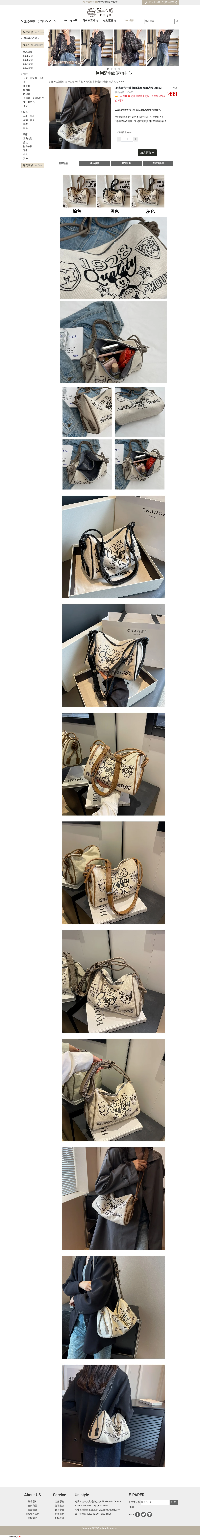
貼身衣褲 (27, 146)
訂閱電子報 (134, 1502)
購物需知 (32, 1501)
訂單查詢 (59, 1505)
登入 (151, 2)
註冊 (158, 2)
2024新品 (28, 64)
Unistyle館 (70, 20)
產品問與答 (158, 163)
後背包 (26, 86)
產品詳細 (63, 163)
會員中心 (59, 1509)
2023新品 (28, 68)
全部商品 (32, 1505)
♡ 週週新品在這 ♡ (30, 38)
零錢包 (26, 90)
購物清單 (169, 2)
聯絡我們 (32, 1517)
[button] (108, 68)
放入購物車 (147, 152)
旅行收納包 (29, 102)
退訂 (132, 1507)
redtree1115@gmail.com (95, 1505)
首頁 (50, 81)
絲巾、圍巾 (29, 116)
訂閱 (173, 1502)
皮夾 (25, 106)
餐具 (25, 154)
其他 (25, 158)
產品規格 (94, 163)
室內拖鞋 (27, 138)
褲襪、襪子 (29, 120)
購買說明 (126, 163)
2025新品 (28, 60)
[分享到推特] (143, 1514)
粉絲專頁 (59, 1517)
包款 (71, 81)
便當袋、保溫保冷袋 (33, 98)
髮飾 (25, 128)
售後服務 (59, 1513)
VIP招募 (129, 20)
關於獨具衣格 (32, 1513)
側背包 (79, 81)
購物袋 (26, 94)
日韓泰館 (90, 20)
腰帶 (25, 124)
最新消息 (32, 1509)
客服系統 (59, 1501)
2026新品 (28, 56)
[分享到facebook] (137, 1514)
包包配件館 (109, 20)
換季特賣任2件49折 (108, 2)
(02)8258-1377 (39, 21)
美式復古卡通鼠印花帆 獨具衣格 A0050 (105, 81)
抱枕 (25, 142)
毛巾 (25, 150)
